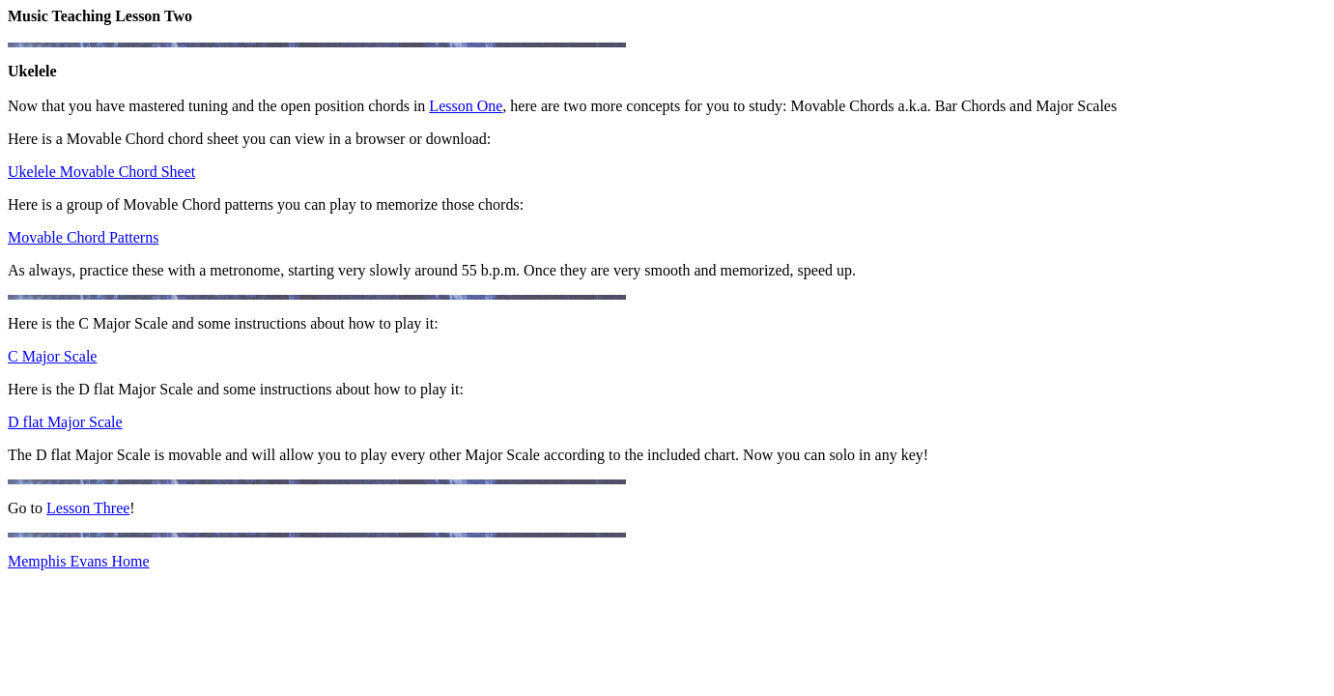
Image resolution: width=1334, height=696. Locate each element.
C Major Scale (52, 356)
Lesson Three (87, 508)
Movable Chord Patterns (83, 237)
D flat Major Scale (65, 422)
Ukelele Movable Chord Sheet (101, 171)
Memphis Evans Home (79, 561)
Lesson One (465, 106)
